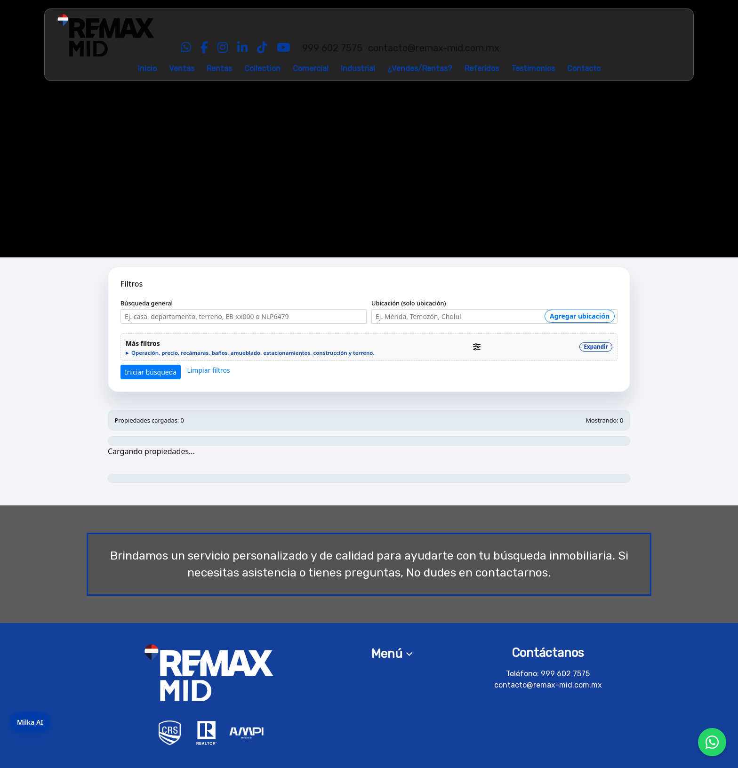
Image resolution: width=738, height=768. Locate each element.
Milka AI (30, 722)
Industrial (358, 68)
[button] (369, 347)
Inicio (147, 68)
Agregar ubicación (580, 316)
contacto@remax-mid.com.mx (548, 684)
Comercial (311, 68)
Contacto (584, 68)
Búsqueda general (146, 303)
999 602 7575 (565, 673)
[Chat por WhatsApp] (712, 742)
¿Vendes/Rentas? (419, 68)
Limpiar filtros (208, 370)
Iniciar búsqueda (150, 372)
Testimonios (533, 68)
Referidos (482, 68)
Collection (262, 68)
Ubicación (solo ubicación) (408, 303)
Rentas (219, 68)
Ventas (181, 68)
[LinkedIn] (242, 48)
